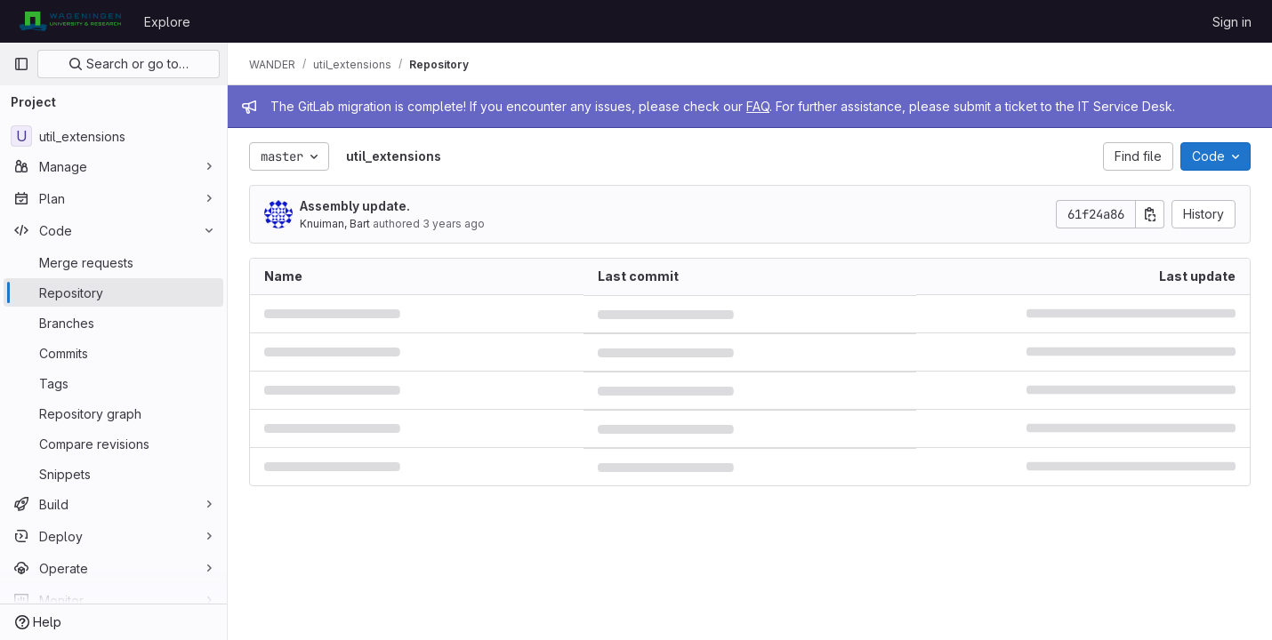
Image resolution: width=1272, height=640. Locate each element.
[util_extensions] (113, 136)
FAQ (757, 106)
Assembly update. (355, 205)
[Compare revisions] (113, 443)
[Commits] (113, 353)
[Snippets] (113, 474)
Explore (167, 21)
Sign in (1232, 21)
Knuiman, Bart (335, 223)
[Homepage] (70, 21)
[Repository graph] (113, 413)
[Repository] (113, 292)
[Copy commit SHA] (1150, 214)
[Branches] (113, 322)
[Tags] (113, 383)
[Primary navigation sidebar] (21, 64)
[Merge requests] (113, 262)
